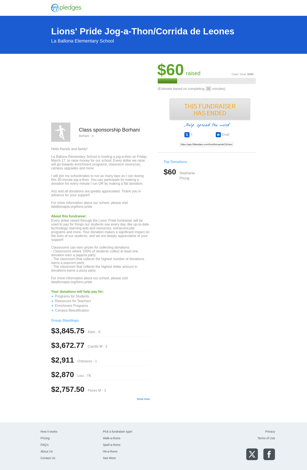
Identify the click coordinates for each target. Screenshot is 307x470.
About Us (47, 451)
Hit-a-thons (110, 451)
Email (222, 134)
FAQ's (45, 445)
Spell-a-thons (112, 445)
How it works (49, 431)
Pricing (45, 438)
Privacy (270, 431)
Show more (143, 399)
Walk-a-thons (111, 438)
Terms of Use (266, 438)
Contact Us (48, 458)
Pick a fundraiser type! (118, 431)
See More (109, 458)
